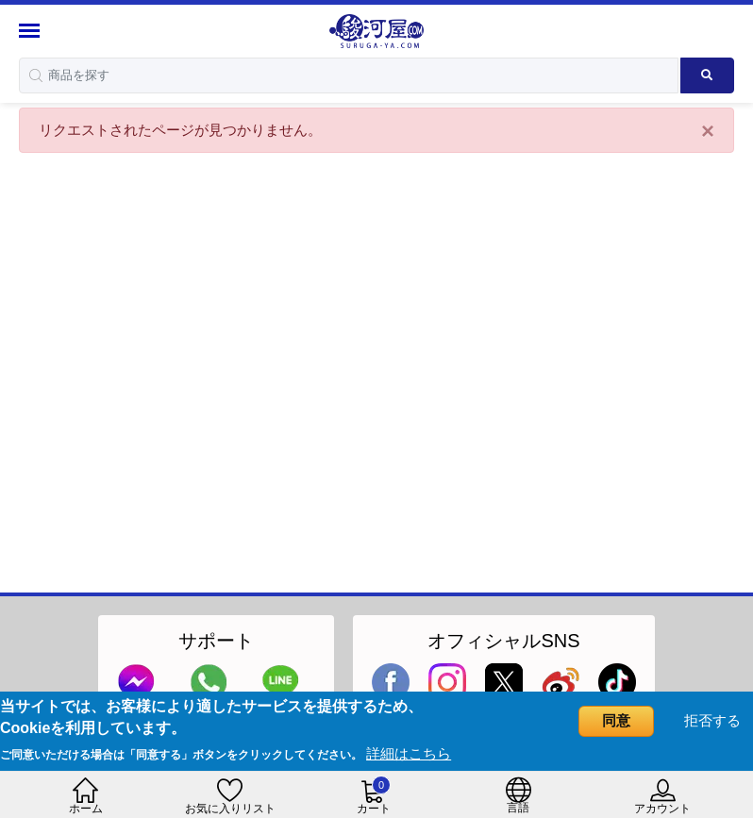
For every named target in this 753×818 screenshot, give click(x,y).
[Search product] (707, 75)
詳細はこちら (408, 753)
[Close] (707, 131)
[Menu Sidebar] (31, 30)
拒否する (712, 720)
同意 (616, 720)
